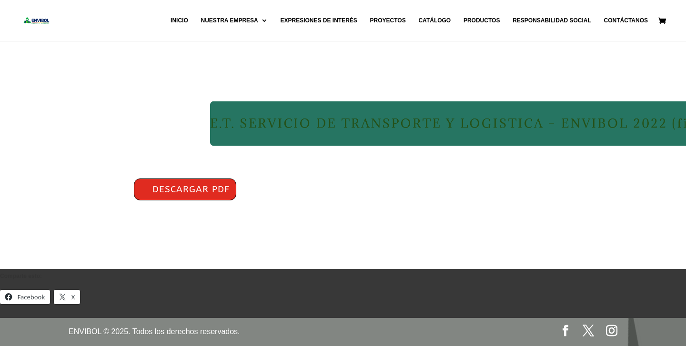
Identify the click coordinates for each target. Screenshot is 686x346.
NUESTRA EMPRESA (229, 20)
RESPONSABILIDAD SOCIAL (552, 20)
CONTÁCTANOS (626, 20)
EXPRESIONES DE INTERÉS (318, 20)
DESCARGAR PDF (191, 189)
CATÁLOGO (434, 20)
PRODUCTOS (482, 20)
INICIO (179, 20)
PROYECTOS (388, 20)
